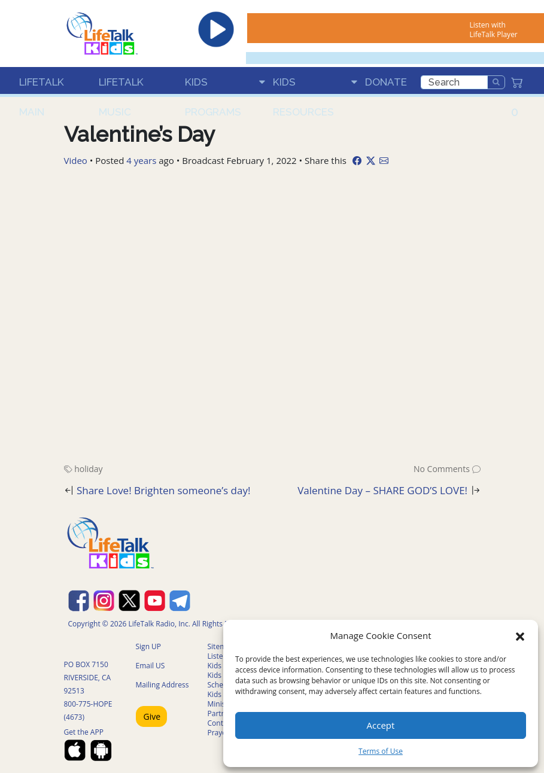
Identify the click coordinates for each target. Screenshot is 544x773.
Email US (150, 666)
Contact (220, 723)
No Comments (442, 468)
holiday (88, 468)
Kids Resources (303, 86)
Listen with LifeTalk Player (493, 29)
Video (75, 160)
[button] (520, 635)
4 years (141, 160)
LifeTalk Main (41, 86)
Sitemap (221, 646)
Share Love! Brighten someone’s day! (164, 490)
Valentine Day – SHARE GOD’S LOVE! (382, 490)
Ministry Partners (222, 709)
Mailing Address (162, 685)
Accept (381, 725)
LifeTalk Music (121, 86)
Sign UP (149, 646)
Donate (386, 82)
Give (152, 716)
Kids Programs (213, 86)
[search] (454, 82)
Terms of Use (380, 751)
